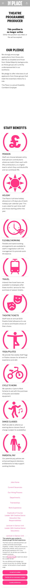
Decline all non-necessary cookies (15, 577)
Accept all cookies (15, 572)
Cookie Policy (11, 557)
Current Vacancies (15, 487)
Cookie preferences (15, 582)
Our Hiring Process (15, 492)
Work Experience (15, 508)
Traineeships (15, 503)
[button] (27, 3)
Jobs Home (15, 482)
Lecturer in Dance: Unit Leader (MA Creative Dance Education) (15, 528)
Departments (15, 498)
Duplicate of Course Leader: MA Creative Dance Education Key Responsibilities (15, 517)
